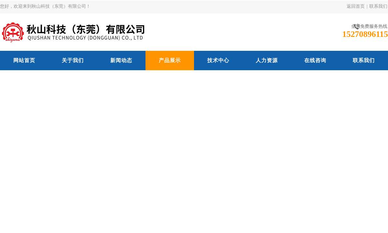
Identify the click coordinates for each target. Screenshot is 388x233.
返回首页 (356, 6)
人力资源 (267, 60)
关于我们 (73, 60)
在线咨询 (315, 60)
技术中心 (218, 60)
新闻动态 (121, 60)
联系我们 (378, 6)
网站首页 (24, 60)
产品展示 (170, 60)
